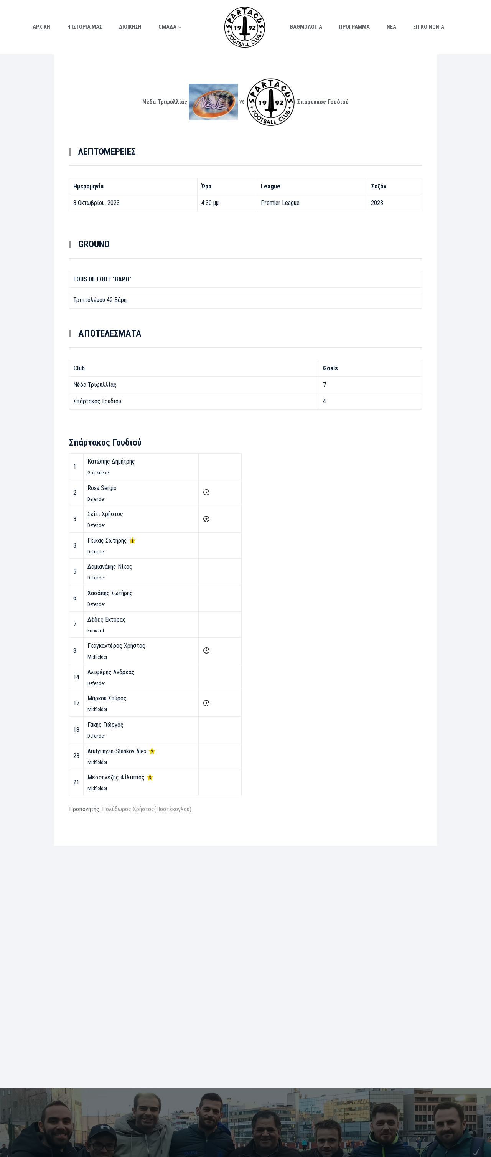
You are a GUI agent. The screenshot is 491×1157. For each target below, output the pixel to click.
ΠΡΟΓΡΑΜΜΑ (354, 27)
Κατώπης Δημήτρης (111, 461)
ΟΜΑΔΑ (167, 27)
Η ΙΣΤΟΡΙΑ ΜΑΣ (84, 27)
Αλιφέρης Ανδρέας (111, 672)
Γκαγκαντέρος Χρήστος (116, 645)
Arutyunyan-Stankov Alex (117, 751)
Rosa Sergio (102, 488)
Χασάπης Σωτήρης (110, 593)
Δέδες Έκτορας (106, 619)
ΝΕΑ (391, 27)
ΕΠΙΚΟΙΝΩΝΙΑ (428, 27)
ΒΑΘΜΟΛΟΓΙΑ (306, 27)
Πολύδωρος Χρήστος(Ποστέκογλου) (146, 809)
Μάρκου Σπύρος (107, 698)
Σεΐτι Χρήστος (105, 514)
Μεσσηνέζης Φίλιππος (116, 777)
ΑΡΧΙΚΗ (41, 27)
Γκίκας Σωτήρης (107, 540)
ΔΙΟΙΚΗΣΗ (130, 27)
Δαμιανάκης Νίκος (109, 566)
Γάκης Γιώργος (105, 724)
